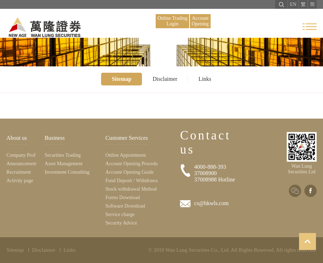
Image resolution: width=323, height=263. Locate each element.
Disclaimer (165, 79)
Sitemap (121, 79)
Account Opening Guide (129, 172)
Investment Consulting (67, 172)
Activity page (19, 180)
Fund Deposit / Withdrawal (131, 180)
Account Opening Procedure (131, 163)
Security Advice (121, 223)
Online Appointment (125, 155)
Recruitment (18, 172)
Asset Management (64, 163)
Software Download (125, 206)
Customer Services (126, 138)
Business (55, 138)
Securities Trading (63, 155)
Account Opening (200, 21)
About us (16, 138)
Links (204, 79)
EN (293, 4)
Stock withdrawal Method (130, 189)
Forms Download (122, 197)
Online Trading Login (172, 21)
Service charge (120, 214)
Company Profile (21, 155)
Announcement (21, 163)
